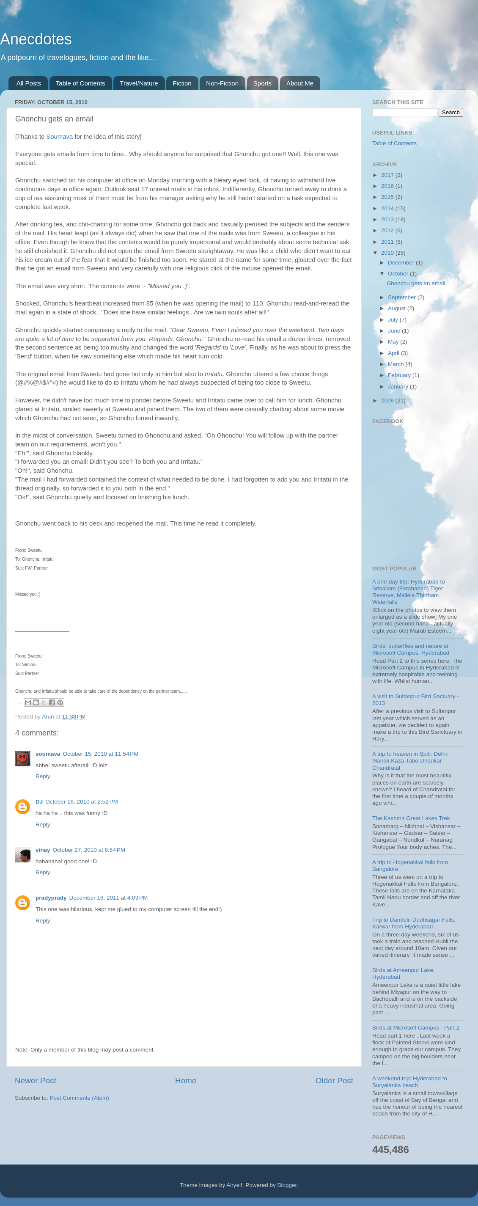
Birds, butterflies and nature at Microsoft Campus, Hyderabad (410, 649)
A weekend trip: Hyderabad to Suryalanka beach (409, 1081)
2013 (388, 219)
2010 (388, 253)
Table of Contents (80, 83)
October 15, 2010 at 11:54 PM (101, 754)
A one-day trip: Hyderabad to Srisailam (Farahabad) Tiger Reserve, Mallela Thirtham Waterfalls (408, 592)
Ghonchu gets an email (416, 283)
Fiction (182, 83)
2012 (388, 230)
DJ (39, 801)
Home (185, 1080)
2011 (388, 242)
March (396, 364)
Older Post (334, 1080)
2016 (388, 186)
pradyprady (51, 898)
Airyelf (234, 1185)
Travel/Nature (139, 83)
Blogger (287, 1185)
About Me (299, 83)
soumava (48, 754)
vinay (43, 850)
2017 (388, 175)
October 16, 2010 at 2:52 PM (81, 801)
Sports (262, 83)
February (400, 375)
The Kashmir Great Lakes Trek (411, 818)
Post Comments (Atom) (79, 1098)
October (399, 273)
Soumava (60, 136)
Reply (43, 776)
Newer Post (35, 1080)
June (395, 331)
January (399, 386)
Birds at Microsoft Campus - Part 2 (415, 1027)
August (397, 308)
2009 (388, 400)
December (402, 262)
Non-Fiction (222, 83)
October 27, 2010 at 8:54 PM (89, 850)
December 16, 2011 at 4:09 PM (108, 898)
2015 (388, 197)
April (394, 353)
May (394, 342)
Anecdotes (36, 39)
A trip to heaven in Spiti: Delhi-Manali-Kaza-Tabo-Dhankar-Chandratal (410, 761)
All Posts (28, 83)
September (403, 297)
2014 (388, 208)
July (394, 320)
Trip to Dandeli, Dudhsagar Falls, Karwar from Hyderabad (414, 923)
